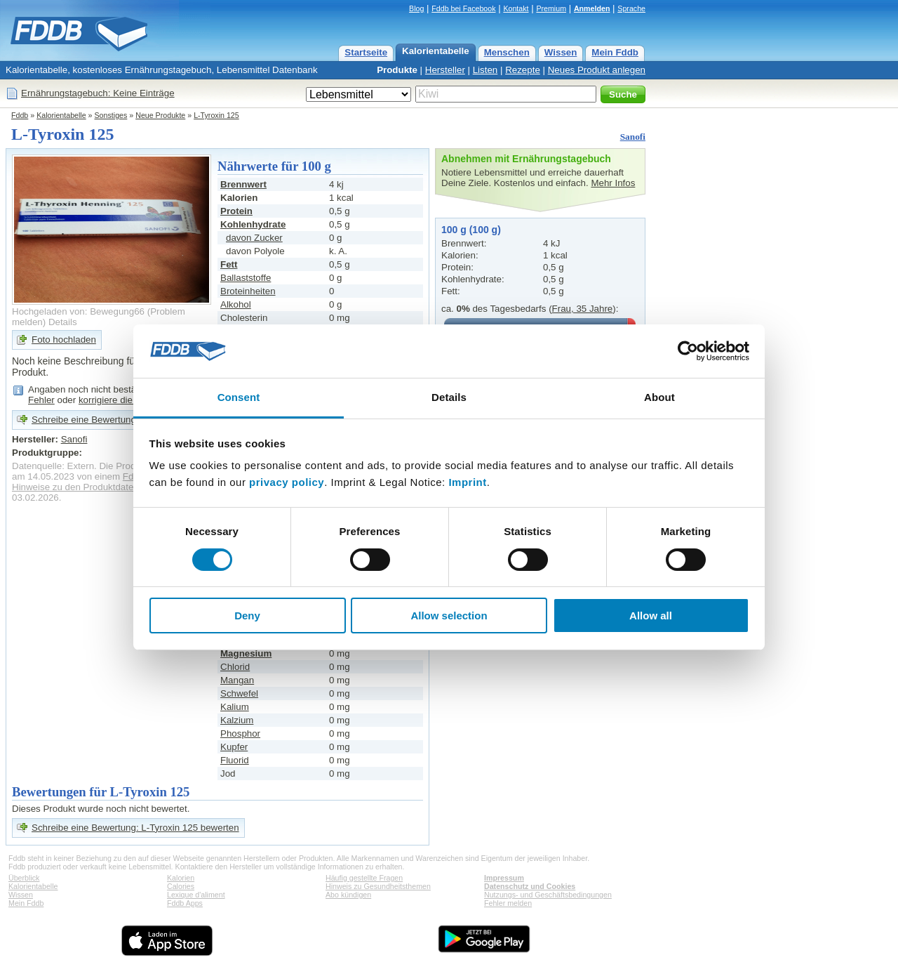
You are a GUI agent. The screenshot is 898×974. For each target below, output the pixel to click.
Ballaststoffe (245, 277)
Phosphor (240, 733)
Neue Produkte (160, 115)
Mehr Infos (613, 183)
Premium (551, 8)
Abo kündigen (348, 894)
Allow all (650, 615)
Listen (485, 70)
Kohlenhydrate (253, 224)
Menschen (507, 52)
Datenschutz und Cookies (529, 886)
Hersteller (445, 70)
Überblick (23, 878)
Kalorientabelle (435, 51)
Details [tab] (449, 397)
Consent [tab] (238, 397)
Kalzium (236, 720)
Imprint (467, 482)
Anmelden (592, 8)
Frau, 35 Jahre (582, 308)
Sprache (631, 8)
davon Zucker (254, 237)
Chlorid (235, 667)
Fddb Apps (185, 903)
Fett (228, 264)
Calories (180, 886)
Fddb (19, 115)
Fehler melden (508, 903)
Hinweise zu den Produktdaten (75, 487)
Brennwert (243, 184)
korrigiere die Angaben (125, 400)
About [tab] (659, 397)
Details (62, 322)
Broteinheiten (248, 291)
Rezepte (522, 70)
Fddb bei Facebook (463, 8)
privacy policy (286, 482)
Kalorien (180, 878)
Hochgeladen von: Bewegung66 (78, 311)
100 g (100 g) (471, 229)
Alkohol (235, 304)
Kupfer (234, 747)
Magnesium (246, 653)
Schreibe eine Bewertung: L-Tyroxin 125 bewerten (135, 827)
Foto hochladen (64, 339)
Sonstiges (111, 115)
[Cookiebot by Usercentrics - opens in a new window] (687, 351)
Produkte (397, 70)
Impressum (504, 878)
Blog (416, 8)
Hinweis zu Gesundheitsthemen (378, 886)
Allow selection (448, 615)
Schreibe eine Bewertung (84, 419)
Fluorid (234, 760)
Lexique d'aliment (196, 894)
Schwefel (239, 693)
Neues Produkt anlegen (596, 70)
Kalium (234, 707)
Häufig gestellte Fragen (364, 878)
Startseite (365, 52)
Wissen (560, 52)
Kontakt (515, 8)
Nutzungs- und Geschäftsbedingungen (548, 894)
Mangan (237, 680)
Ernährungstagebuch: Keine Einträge (98, 93)
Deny (247, 615)
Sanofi (632, 136)
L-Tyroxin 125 (216, 115)
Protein (236, 211)
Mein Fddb (614, 52)
